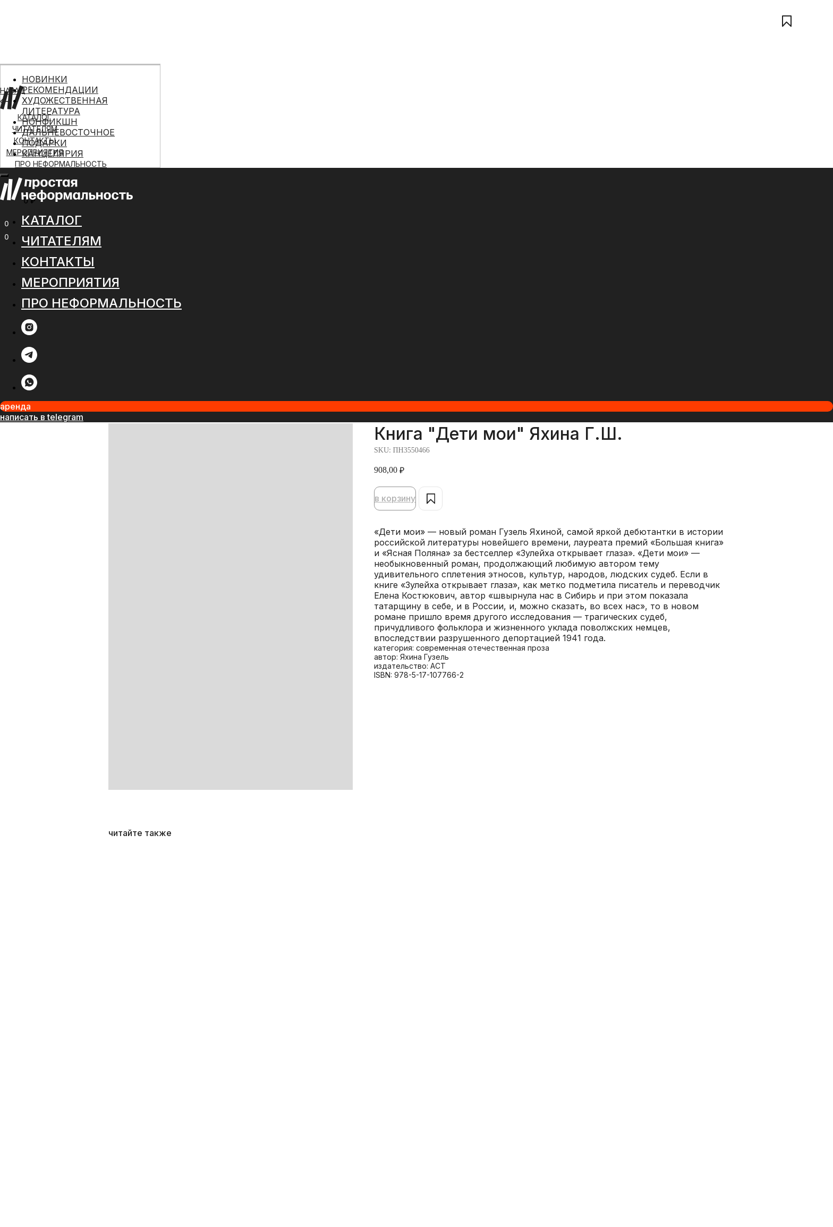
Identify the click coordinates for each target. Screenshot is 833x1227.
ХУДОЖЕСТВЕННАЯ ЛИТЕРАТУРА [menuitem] (65, 105)
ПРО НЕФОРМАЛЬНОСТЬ (61, 163)
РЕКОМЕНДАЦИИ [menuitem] (60, 89)
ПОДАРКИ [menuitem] (44, 143)
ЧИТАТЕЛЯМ (61, 241)
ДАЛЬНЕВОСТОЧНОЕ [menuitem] (68, 132)
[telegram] (29, 359)
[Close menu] (4, 175)
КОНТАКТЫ (58, 261)
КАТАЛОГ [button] (51, 220)
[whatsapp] (29, 387)
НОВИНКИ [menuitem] (44, 79)
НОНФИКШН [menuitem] (50, 121)
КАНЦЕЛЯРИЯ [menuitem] (52, 153)
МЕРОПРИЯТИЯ (70, 282)
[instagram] (29, 332)
